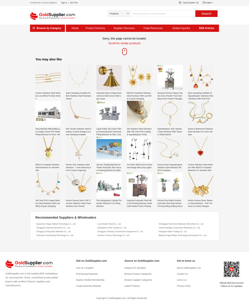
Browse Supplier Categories (138, 280)
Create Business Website (88, 286)
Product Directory (95, 28)
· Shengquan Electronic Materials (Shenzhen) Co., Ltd (180, 224)
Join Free (74, 3)
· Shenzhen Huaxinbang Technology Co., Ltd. (54, 235)
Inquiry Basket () (191, 3)
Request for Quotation (135, 268)
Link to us (181, 280)
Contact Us (182, 274)
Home (75, 28)
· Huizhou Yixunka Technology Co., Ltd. (113, 235)
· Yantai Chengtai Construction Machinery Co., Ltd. (179, 228)
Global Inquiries (181, 28)
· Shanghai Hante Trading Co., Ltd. (172, 231)
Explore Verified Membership (90, 280)
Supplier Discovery (124, 28)
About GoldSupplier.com (189, 268)
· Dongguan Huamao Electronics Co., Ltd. (53, 228)
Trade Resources (153, 28)
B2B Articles (206, 28)
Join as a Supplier (85, 268)
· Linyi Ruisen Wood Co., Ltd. (109, 224)
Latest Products (132, 286)
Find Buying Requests (87, 274)
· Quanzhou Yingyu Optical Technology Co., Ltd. (55, 224)
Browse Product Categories (137, 274)
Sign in (64, 3)
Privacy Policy (184, 286)
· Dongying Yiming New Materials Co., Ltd (53, 231)
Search (206, 13)
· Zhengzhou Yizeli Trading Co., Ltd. (112, 228)
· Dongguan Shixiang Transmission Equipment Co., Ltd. (120, 231)
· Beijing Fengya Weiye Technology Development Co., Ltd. (182, 235)
